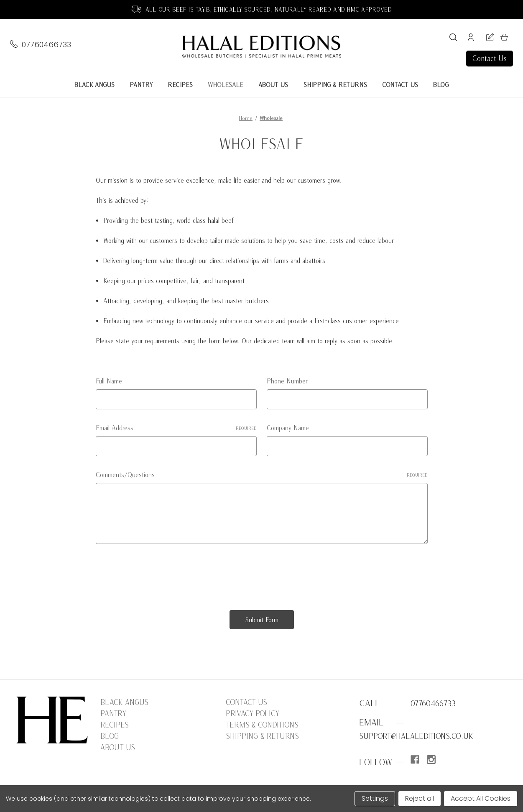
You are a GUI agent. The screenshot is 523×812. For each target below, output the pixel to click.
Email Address (176, 428)
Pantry (141, 84)
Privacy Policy (252, 713)
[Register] (490, 39)
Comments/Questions (262, 474)
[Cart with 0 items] (504, 39)
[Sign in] (471, 39)
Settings (375, 798)
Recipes (180, 84)
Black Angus (94, 84)
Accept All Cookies (480, 798)
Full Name (109, 381)
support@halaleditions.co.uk (416, 736)
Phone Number (287, 381)
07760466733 (46, 45)
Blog (441, 84)
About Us (273, 84)
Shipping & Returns (335, 84)
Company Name (288, 428)
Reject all (419, 798)
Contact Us (489, 58)
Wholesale (225, 84)
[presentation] (159, 573)
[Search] (453, 39)
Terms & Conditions (262, 724)
